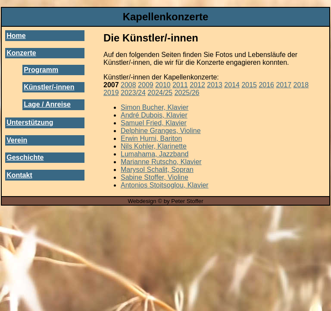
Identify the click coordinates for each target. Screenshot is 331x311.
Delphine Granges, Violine (161, 130)
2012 (197, 85)
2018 (301, 85)
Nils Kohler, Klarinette (154, 146)
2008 (128, 85)
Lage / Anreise (47, 104)
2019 (111, 92)
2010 (163, 85)
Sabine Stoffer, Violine (154, 177)
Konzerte (21, 53)
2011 (180, 85)
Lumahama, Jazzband (154, 154)
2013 (214, 85)
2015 (249, 85)
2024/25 (159, 92)
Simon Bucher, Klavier (154, 107)
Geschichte (25, 157)
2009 (145, 85)
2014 (232, 85)
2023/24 (133, 92)
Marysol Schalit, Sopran (157, 169)
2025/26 (187, 92)
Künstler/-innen (49, 87)
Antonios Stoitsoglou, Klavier (165, 185)
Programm (41, 69)
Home (15, 35)
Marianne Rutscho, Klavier (161, 161)
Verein (16, 140)
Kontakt (19, 175)
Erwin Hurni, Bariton (151, 138)
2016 (266, 85)
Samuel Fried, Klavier (154, 123)
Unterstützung (29, 122)
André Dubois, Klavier (154, 115)
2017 (283, 85)
